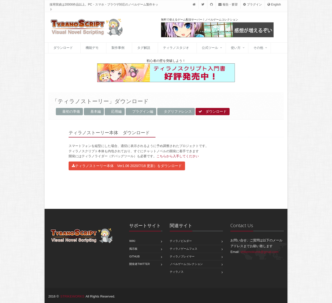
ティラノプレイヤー (182, 256)
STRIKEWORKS (72, 296)
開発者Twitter (139, 263)
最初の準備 (69, 111)
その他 (258, 48)
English (274, 4)
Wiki (132, 240)
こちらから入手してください (177, 156)
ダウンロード (63, 48)
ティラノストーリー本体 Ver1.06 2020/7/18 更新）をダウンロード (127, 166)
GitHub (134, 256)
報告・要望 (227, 4)
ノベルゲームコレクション (186, 263)
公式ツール (210, 48)
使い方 (236, 48)
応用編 (115, 111)
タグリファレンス (176, 111)
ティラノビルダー (181, 240)
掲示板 (133, 248)
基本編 (94, 111)
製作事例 (117, 48)
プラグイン (252, 4)
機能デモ (92, 48)
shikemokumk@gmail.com (259, 252)
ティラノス (177, 271)
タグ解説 (143, 48)
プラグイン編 (141, 111)
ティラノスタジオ (176, 48)
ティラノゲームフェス (183, 248)
